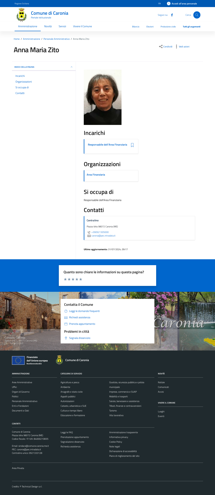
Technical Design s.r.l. (32, 486)
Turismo (113, 410)
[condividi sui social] (165, 46)
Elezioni (150, 26)
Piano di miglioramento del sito (124, 456)
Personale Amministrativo (24, 401)
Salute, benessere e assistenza (124, 401)
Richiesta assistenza (71, 446)
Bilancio (135, 26)
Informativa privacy (118, 437)
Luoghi (161, 411)
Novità (48, 26)
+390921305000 (98, 232)
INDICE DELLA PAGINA (43, 67)
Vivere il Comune (82, 26)
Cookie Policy (115, 441)
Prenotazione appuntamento (75, 437)
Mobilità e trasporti (118, 396)
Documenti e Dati (20, 410)
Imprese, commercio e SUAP (123, 391)
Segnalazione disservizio (72, 441)
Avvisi (161, 391)
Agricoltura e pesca (70, 382)
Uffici (14, 387)
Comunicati (163, 387)
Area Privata (18, 468)
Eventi (161, 416)
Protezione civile (168, 26)
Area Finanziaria (96, 175)
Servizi (62, 26)
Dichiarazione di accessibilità (123, 451)
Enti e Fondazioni (20, 406)
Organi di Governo (20, 391)
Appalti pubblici (68, 396)
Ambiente (65, 387)
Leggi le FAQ (67, 432)
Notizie (161, 382)
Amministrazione (27, 26)
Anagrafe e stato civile (72, 391)
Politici (15, 396)
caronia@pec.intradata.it (29, 449)
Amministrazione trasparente (123, 432)
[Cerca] (196, 14)
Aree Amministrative (22, 382)
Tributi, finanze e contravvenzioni (125, 406)
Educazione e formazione (73, 415)
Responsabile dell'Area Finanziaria (107, 145)
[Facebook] (171, 14)
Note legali (114, 446)
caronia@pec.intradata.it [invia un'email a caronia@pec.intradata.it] (101, 235)
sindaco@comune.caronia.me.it (33, 446)
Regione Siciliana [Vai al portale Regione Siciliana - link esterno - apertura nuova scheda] (22, 3)
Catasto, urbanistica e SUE (73, 406)
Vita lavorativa (116, 415)
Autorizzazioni (67, 401)
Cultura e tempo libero (71, 410)
